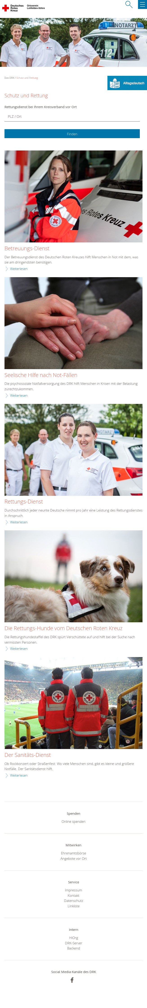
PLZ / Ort (15, 116)
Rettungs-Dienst (23, 501)
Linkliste (74, 906)
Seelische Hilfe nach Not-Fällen (40, 375)
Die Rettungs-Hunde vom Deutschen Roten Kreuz (63, 628)
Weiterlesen (19, 268)
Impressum (73, 890)
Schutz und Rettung (27, 77)
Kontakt (73, 895)
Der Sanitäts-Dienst (27, 755)
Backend (73, 948)
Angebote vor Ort (73, 858)
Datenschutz (73, 900)
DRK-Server (73, 943)
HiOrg (73, 937)
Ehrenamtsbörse (73, 853)
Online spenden (73, 821)
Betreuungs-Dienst (26, 248)
